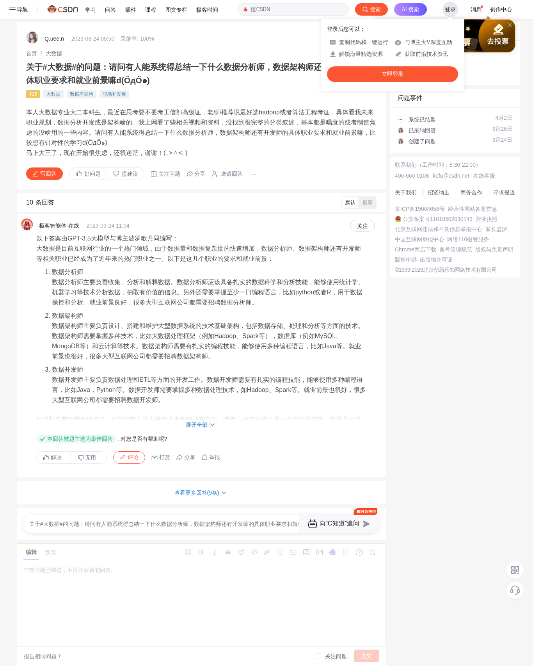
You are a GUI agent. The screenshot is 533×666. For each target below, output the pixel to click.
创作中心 (501, 9)
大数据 (54, 53)
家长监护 (496, 229)
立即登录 (392, 74)
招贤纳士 (438, 192)
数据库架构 (81, 94)
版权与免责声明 (494, 249)
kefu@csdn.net (451, 176)
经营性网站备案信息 (472, 209)
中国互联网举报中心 (419, 239)
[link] (31, 53)
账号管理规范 (455, 249)
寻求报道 (504, 192)
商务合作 (471, 192)
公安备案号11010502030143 (438, 219)
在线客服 (484, 176)
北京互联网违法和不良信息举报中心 (438, 229)
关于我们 (406, 192)
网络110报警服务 (468, 239)
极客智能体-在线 (59, 226)
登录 (450, 9)
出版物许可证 (436, 259)
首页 (31, 53)
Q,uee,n (54, 39)
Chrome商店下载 (415, 249)
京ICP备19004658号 (420, 209)
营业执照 (486, 219)
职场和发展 (114, 94)
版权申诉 (406, 259)
